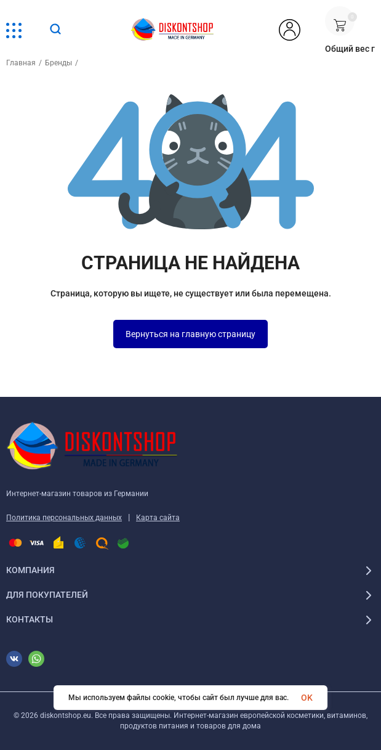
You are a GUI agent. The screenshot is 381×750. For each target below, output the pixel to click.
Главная (21, 63)
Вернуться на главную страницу (190, 334)
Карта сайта (158, 517)
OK (307, 698)
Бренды (58, 63)
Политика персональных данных (64, 517)
